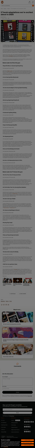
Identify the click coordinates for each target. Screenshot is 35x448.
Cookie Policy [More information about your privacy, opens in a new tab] (6, 446)
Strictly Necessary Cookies (27, 442)
